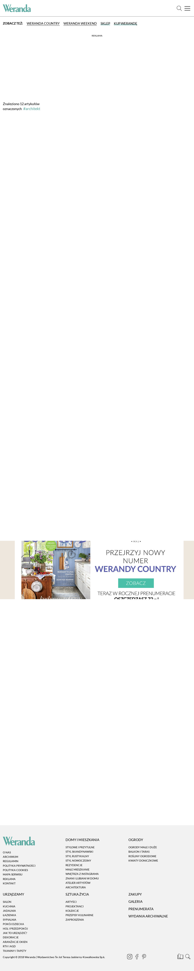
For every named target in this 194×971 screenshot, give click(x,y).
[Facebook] (135, 957)
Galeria (135, 901)
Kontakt (9, 883)
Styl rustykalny (77, 856)
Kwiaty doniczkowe (143, 860)
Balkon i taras (138, 851)
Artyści (71, 901)
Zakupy (135, 894)
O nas (7, 852)
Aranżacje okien (15, 941)
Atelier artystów (78, 882)
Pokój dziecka (13, 924)
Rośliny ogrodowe (142, 856)
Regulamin (10, 861)
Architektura (76, 887)
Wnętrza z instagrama (82, 874)
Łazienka (9, 915)
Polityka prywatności (19, 865)
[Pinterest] (142, 957)
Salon (7, 901)
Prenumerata (140, 909)
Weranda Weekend (80, 23)
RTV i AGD (9, 946)
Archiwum (10, 856)
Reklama (9, 879)
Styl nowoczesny (78, 860)
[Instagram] (128, 957)
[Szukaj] (179, 8)
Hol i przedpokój (15, 928)
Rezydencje (74, 865)
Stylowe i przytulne (80, 847)
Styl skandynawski (79, 851)
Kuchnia (9, 906)
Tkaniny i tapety (14, 950)
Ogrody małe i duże (142, 847)
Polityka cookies (15, 870)
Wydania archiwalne (148, 916)
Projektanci (75, 906)
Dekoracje (11, 937)
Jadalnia (9, 910)
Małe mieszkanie (77, 869)
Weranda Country (43, 23)
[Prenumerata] (181, 957)
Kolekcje (72, 910)
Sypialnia (9, 919)
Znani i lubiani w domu (82, 878)
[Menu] (187, 8)
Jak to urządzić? (15, 933)
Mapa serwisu (12, 874)
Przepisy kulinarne (79, 915)
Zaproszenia (75, 919)
